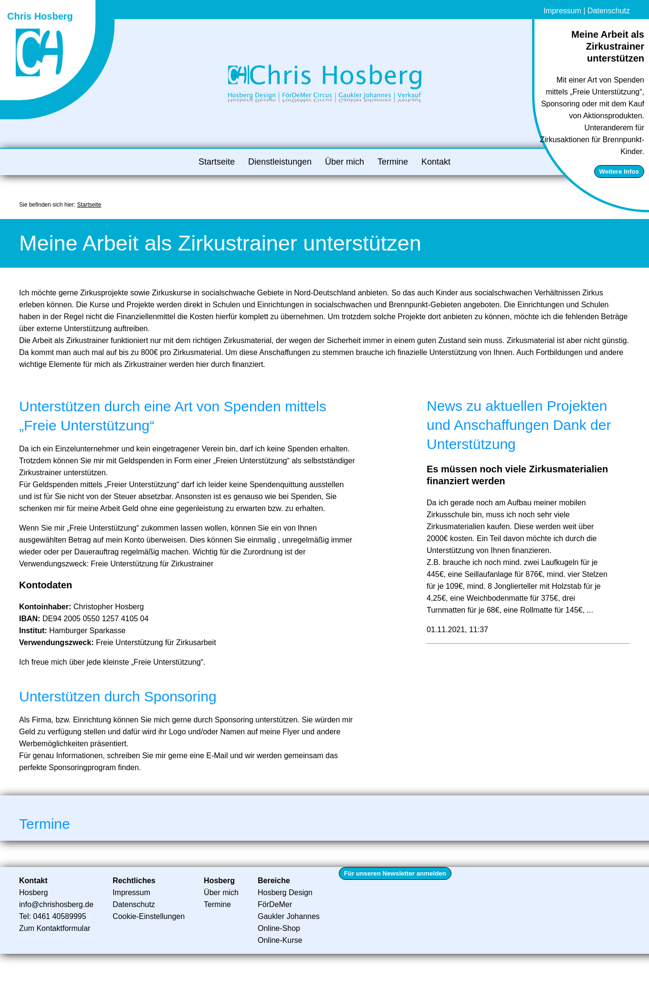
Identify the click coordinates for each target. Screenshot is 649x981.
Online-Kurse (280, 940)
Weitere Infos (619, 171)
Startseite (217, 162)
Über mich (344, 162)
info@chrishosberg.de (56, 904)
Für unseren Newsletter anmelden (395, 873)
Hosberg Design (285, 892)
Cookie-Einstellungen (149, 916)
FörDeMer (275, 904)
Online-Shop (279, 928)
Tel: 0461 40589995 (52, 916)
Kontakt (435, 162)
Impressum (562, 11)
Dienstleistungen (280, 162)
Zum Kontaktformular (54, 928)
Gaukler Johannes (289, 916)
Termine (392, 162)
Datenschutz (608, 11)
